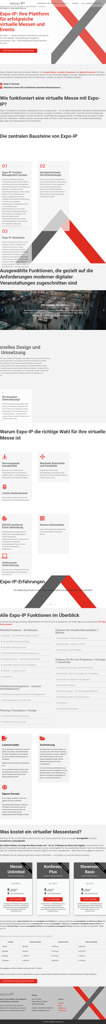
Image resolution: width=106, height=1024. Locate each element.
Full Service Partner (91, 3)
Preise (75, 3)
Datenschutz (62, 1010)
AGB (59, 1005)
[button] (2, 310)
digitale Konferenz (88, 72)
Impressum (62, 1008)
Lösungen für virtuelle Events (53, 3)
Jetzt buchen (16, 899)
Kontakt (61, 1003)
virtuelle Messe (49, 72)
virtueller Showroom (66, 72)
